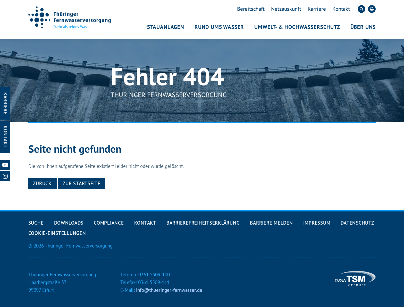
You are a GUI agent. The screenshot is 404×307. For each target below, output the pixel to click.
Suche (36, 223)
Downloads (69, 223)
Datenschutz (357, 223)
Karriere (317, 8)
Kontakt (341, 8)
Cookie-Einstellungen (57, 233)
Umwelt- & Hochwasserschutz (297, 26)
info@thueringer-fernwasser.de (169, 290)
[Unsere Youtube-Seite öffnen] (5, 165)
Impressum (317, 223)
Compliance (109, 223)
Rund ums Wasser (219, 26)
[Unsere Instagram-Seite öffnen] (5, 176)
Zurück (42, 183)
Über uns (363, 26)
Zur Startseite (81, 183)
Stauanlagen (165, 26)
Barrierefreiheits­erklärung (203, 223)
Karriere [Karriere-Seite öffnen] (5, 103)
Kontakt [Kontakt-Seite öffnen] (5, 137)
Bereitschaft (251, 8)
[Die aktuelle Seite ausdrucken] (372, 9)
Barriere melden (271, 223)
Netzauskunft (286, 8)
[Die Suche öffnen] (361, 9)
